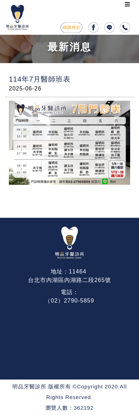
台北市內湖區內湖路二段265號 (69, 280)
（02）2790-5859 (69, 301)
